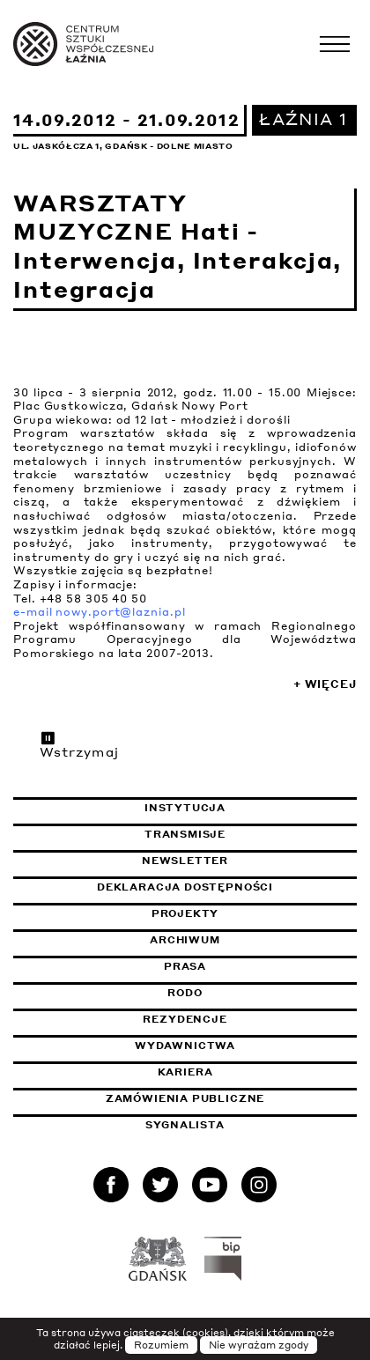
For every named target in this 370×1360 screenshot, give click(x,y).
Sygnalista (184, 1125)
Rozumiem (161, 1345)
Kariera (185, 1072)
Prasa (185, 966)
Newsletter (185, 860)
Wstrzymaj (79, 744)
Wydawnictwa (185, 1045)
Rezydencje (184, 1019)
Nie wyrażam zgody (258, 1345)
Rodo (184, 993)
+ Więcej (325, 684)
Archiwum (185, 940)
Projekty (185, 913)
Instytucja (185, 808)
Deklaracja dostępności (185, 887)
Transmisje (250, 834)
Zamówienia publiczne (229, 1098)
